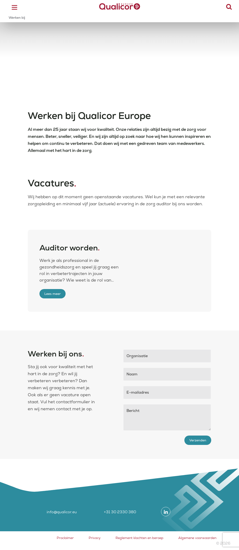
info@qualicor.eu (62, 512)
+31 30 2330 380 (120, 512)
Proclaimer (65, 538)
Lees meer (52, 294)
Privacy (95, 538)
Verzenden (197, 440)
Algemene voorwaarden (197, 538)
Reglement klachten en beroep (139, 538)
